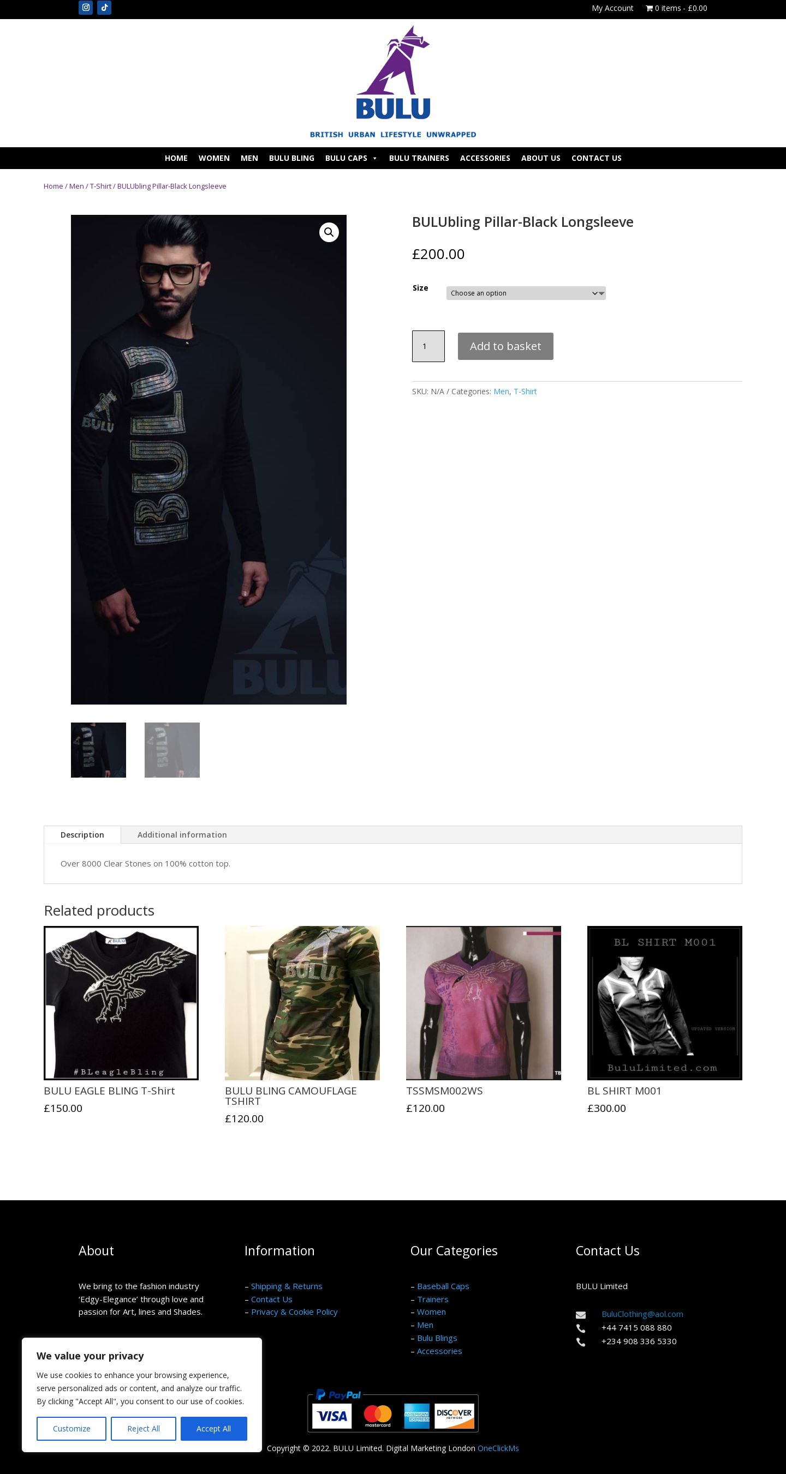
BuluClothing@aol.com (642, 1313)
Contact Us (596, 158)
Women (214, 158)
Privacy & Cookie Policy (294, 1311)
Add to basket (505, 346)
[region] (142, 1395)
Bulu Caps (351, 158)
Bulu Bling (291, 158)
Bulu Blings (437, 1337)
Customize (72, 1428)
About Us (541, 158)
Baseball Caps (443, 1285)
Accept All (213, 1428)
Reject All (143, 1428)
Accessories (485, 158)
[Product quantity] (428, 346)
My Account (613, 8)
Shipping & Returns (287, 1285)
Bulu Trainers (419, 158)
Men (249, 158)
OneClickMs (498, 1448)
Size (420, 287)
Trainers (433, 1298)
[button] (329, 232)
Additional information (182, 834)
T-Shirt (100, 186)
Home (176, 158)
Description (82, 834)
